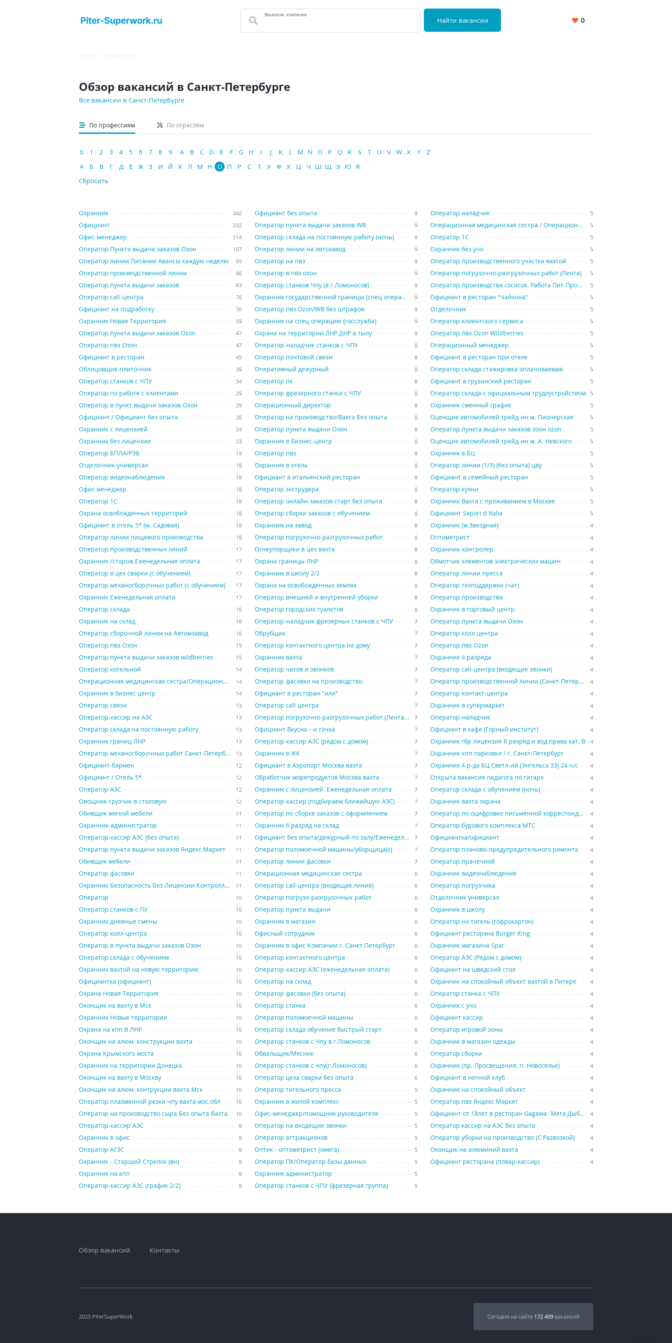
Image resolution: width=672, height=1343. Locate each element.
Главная (87, 55)
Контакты (165, 1250)
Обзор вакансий (104, 1250)
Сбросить (93, 180)
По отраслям (180, 125)
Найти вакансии (463, 20)
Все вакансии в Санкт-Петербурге (131, 100)
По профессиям (107, 125)
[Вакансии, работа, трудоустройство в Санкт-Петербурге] (121, 20)
